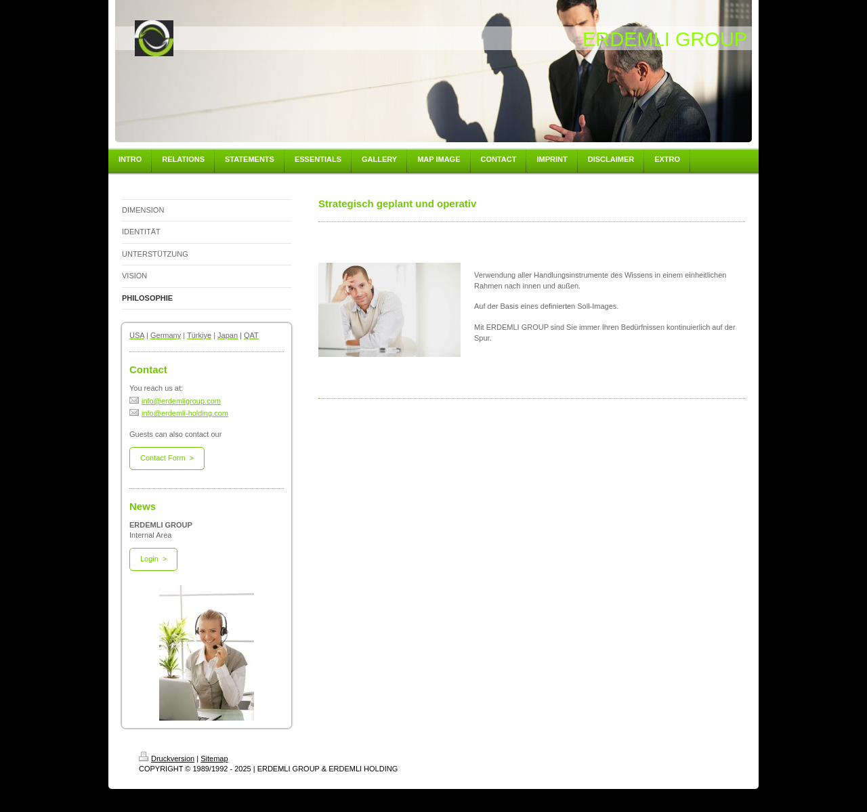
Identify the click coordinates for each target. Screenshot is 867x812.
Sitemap (214, 758)
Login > (153, 559)
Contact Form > (167, 458)
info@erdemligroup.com (175, 401)
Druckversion (166, 758)
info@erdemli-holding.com (178, 413)
